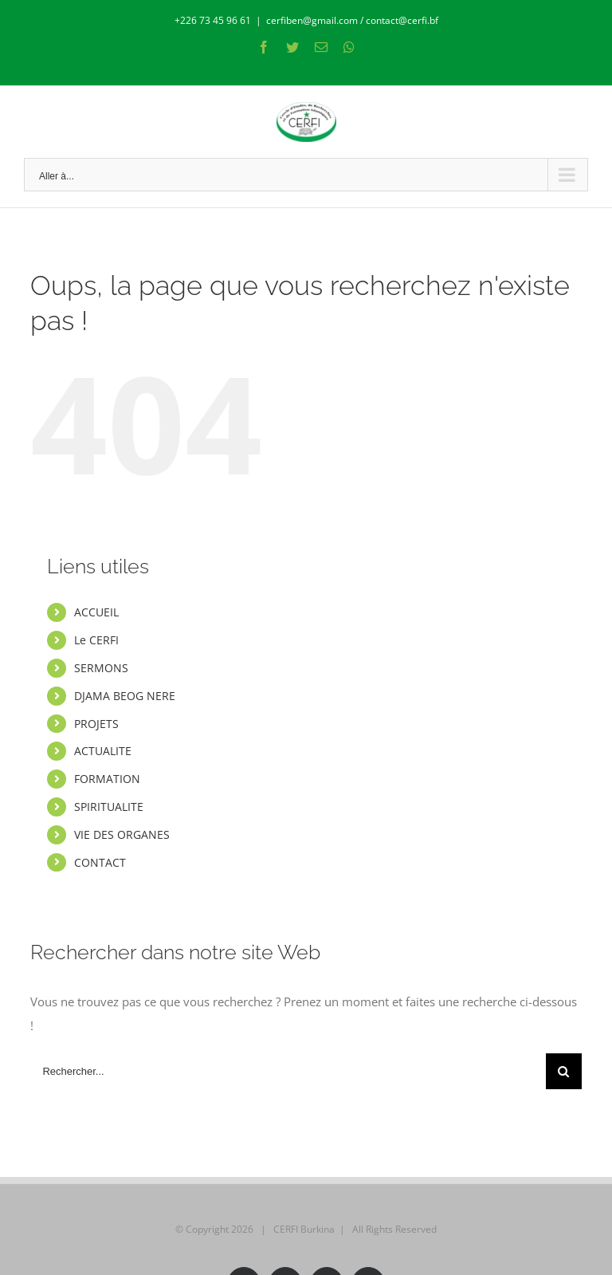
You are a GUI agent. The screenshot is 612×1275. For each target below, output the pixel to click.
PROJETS (96, 723)
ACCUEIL (96, 612)
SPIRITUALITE (108, 806)
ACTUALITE (102, 750)
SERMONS (101, 667)
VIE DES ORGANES (122, 834)
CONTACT (100, 862)
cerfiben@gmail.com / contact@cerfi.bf (352, 20)
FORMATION (107, 778)
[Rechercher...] (287, 1071)
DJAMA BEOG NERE (124, 695)
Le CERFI (96, 639)
